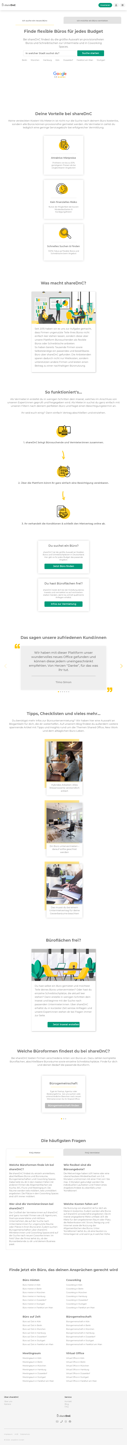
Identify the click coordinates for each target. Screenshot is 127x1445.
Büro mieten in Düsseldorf (34, 1300)
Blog (67, 1404)
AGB (16, 1434)
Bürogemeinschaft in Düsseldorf (80, 1337)
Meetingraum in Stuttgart (34, 1377)
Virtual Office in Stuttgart (77, 1377)
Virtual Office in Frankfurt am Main (81, 1381)
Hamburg (47, 60)
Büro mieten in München (34, 1292)
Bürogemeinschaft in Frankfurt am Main (84, 1344)
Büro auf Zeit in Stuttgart (34, 1340)
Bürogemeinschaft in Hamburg (80, 1333)
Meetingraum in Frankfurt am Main (38, 1381)
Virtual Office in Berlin (75, 1362)
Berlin (24, 60)
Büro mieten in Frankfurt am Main (38, 1307)
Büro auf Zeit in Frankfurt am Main (38, 1344)
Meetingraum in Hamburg (34, 1369)
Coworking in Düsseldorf (77, 1300)
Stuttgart (101, 60)
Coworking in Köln (74, 1285)
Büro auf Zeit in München (34, 1329)
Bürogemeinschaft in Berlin (78, 1325)
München (35, 60)
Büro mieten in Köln (31, 1285)
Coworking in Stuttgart (76, 1304)
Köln (57, 60)
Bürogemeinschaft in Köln (78, 1321)
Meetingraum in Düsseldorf (35, 1373)
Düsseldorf (68, 60)
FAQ (67, 1407)
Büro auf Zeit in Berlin (32, 1325)
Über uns (8, 1401)
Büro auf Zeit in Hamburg (34, 1333)
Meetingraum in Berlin (33, 1362)
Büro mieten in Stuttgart (34, 1304)
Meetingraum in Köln (32, 1358)
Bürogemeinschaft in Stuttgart (80, 1340)
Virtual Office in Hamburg (77, 1369)
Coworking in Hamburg (76, 1296)
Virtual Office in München (77, 1366)
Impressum (8, 1434)
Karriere (7, 1404)
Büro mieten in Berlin (32, 1289)
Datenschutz (25, 1434)
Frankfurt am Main (85, 60)
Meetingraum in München (34, 1366)
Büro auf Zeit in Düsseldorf (35, 1337)
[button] (121, 666)
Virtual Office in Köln (75, 1358)
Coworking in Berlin (74, 1289)
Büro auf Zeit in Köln (32, 1321)
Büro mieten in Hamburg (34, 1296)
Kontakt (68, 1401)
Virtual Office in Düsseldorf (78, 1373)
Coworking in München (76, 1292)
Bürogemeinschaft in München (80, 1329)
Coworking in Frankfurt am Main (80, 1307)
